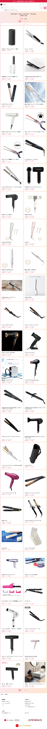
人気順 (25, 18)
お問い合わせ (27, 712)
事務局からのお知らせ (5, 701)
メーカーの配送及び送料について (30, 706)
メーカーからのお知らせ (6, 703)
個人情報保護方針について (6, 712)
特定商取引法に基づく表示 (29, 703)
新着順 (21, 18)
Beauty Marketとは (28, 701)
